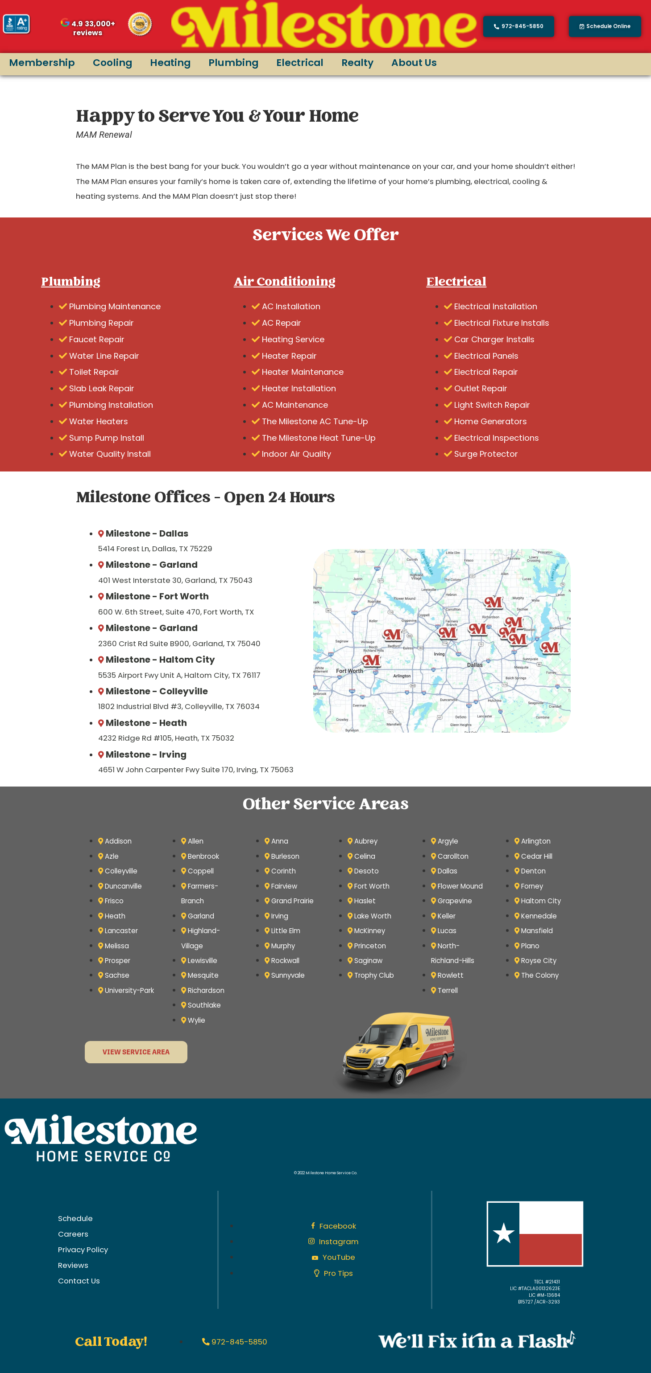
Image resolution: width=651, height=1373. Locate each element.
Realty (357, 63)
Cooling (112, 63)
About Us (414, 63)
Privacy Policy (83, 1249)
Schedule (75, 1218)
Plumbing (233, 63)
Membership (42, 63)
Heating (170, 63)
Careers (73, 1234)
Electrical (299, 63)
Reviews (73, 1265)
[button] (605, 26)
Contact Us (79, 1280)
